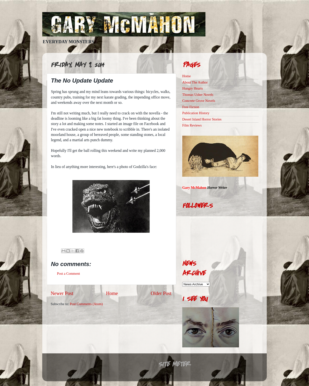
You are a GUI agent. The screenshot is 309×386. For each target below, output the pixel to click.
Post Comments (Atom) (86, 304)
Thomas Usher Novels (197, 95)
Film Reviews (192, 125)
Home (112, 293)
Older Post (161, 293)
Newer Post (62, 293)
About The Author (195, 82)
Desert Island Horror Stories (202, 119)
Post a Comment (68, 273)
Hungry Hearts (192, 88)
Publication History (195, 113)
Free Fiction (190, 107)
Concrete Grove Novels (198, 101)
